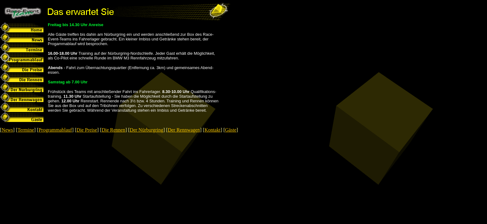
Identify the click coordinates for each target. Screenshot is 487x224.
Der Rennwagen (184, 130)
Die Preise (86, 130)
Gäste (230, 130)
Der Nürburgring (146, 130)
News (7, 130)
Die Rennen (113, 130)
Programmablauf (55, 130)
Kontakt (212, 130)
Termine (25, 130)
